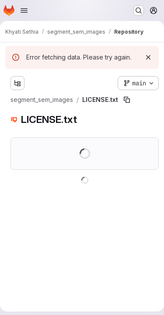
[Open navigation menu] (24, 11)
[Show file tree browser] (17, 83)
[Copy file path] (127, 100)
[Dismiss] (148, 57)
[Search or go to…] (138, 10)
